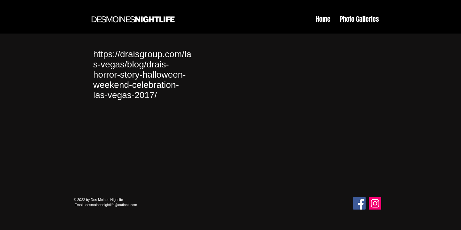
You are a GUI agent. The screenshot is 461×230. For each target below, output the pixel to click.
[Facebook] (359, 203)
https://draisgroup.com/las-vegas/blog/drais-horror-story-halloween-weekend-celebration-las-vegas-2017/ (142, 74)
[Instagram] (375, 203)
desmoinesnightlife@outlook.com (111, 205)
